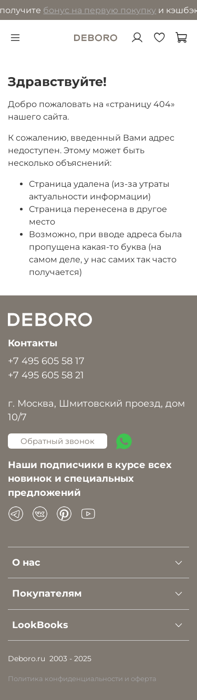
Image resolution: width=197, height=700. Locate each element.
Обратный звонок (57, 441)
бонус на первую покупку (101, 10)
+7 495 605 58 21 (46, 374)
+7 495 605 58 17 (46, 360)
